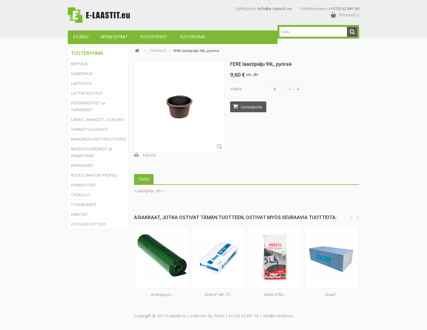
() (348, 20)
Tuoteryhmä (192, 37)
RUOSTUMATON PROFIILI (94, 175)
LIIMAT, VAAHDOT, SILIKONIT (98, 119)
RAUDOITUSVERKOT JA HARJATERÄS (91, 152)
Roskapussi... (162, 294)
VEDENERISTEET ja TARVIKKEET (88, 106)
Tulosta (148, 155)
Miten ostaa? (114, 37)
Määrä (236, 88)
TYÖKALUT (81, 194)
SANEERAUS (82, 73)
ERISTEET (79, 214)
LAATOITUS (81, 83)
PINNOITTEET (83, 185)
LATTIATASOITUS (86, 93)
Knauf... (331, 294)
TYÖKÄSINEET (84, 204)
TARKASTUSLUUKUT (89, 129)
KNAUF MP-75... (219, 294)
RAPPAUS (79, 63)
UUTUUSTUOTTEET (88, 224)
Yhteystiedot (153, 37)
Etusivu (81, 37)
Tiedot (144, 179)
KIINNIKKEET (82, 165)
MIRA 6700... (275, 294)
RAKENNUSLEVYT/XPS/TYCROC (99, 139)
